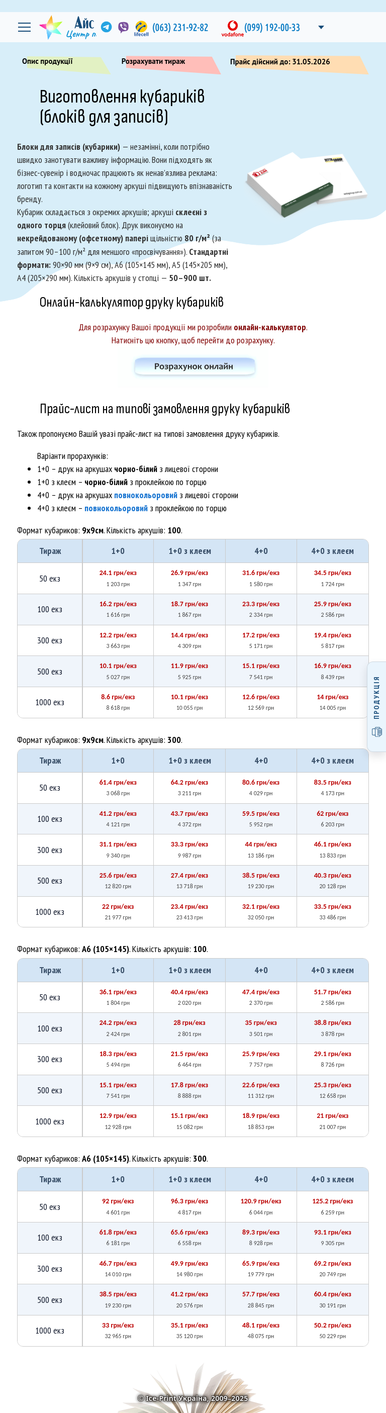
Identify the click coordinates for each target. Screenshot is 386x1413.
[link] (105, 27)
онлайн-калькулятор (270, 327)
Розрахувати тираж (168, 63)
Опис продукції (62, 63)
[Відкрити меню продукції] (376, 707)
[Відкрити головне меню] (24, 27)
